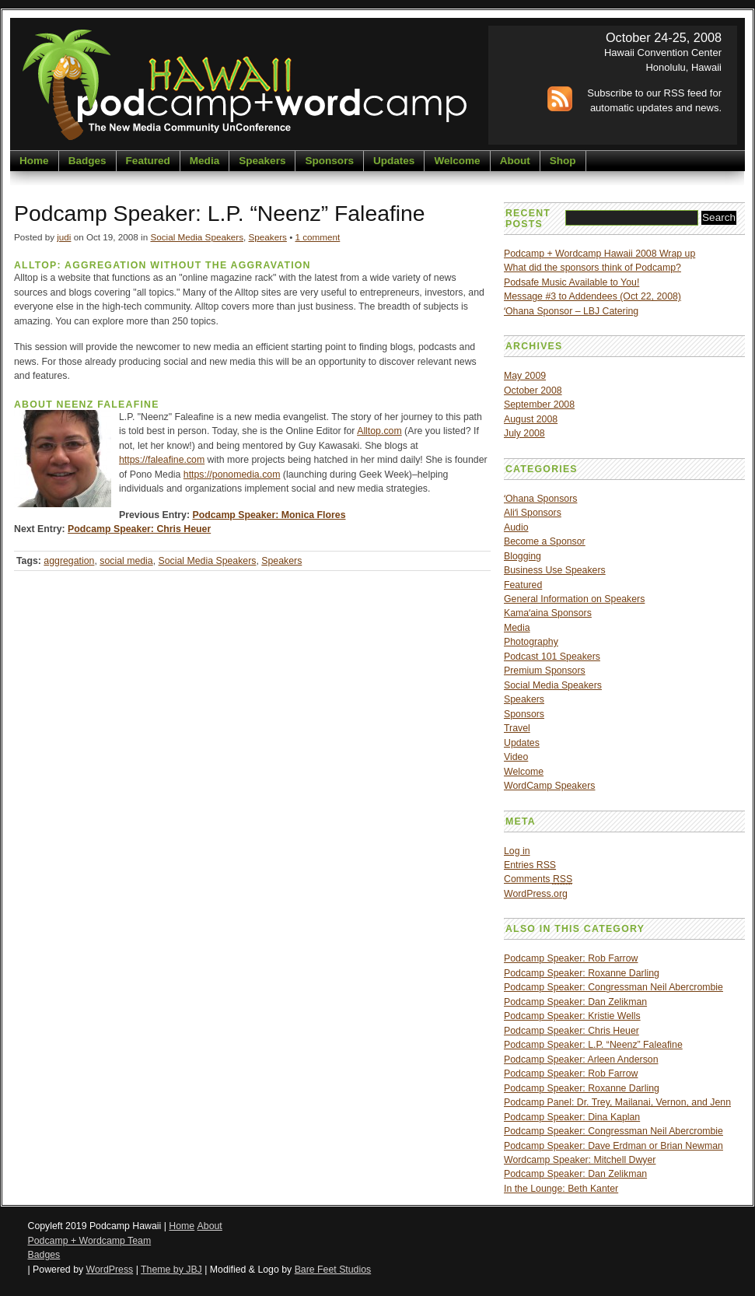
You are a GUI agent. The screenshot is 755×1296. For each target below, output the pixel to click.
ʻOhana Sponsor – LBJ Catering (571, 311)
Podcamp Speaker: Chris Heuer (139, 529)
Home (34, 160)
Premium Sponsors (544, 670)
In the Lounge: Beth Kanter (561, 1188)
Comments (538, 879)
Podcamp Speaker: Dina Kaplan (572, 1117)
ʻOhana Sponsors (540, 498)
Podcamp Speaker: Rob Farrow (571, 958)
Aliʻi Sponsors (532, 512)
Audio (516, 527)
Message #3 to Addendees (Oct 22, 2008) (592, 296)
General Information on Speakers (574, 599)
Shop (563, 160)
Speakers (262, 160)
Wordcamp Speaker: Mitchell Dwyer (579, 1159)
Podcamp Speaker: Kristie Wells (572, 1016)
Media (204, 160)
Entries (530, 865)
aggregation (69, 560)
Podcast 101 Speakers (552, 656)
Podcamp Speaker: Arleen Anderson (581, 1059)
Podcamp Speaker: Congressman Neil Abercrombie (613, 987)
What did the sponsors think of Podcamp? (592, 267)
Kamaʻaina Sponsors (548, 613)
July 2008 (524, 433)
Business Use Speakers (555, 570)
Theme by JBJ (171, 1269)
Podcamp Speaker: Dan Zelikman (575, 1002)
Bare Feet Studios (333, 1269)
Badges (87, 160)
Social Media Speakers (196, 237)
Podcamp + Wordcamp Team (90, 1240)
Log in (517, 851)
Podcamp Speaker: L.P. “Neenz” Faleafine (593, 1044)
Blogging (522, 556)
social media (126, 560)
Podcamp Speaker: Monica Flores (268, 515)
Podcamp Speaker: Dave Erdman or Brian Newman (613, 1145)
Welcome (457, 160)
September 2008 (539, 404)
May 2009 (525, 375)
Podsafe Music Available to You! (571, 282)
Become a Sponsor (544, 541)
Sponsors (329, 160)
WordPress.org (536, 893)
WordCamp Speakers (549, 785)
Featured (148, 160)
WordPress (110, 1269)
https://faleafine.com (161, 459)
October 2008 (533, 390)
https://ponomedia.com (232, 474)
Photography (531, 641)
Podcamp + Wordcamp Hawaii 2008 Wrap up (599, 253)
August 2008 (531, 419)
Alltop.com (379, 431)
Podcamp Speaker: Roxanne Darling (581, 973)
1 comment (317, 237)
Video (516, 756)
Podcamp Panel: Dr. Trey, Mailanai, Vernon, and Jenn (617, 1102)
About (515, 160)
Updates (393, 160)
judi (64, 237)
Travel (517, 728)
